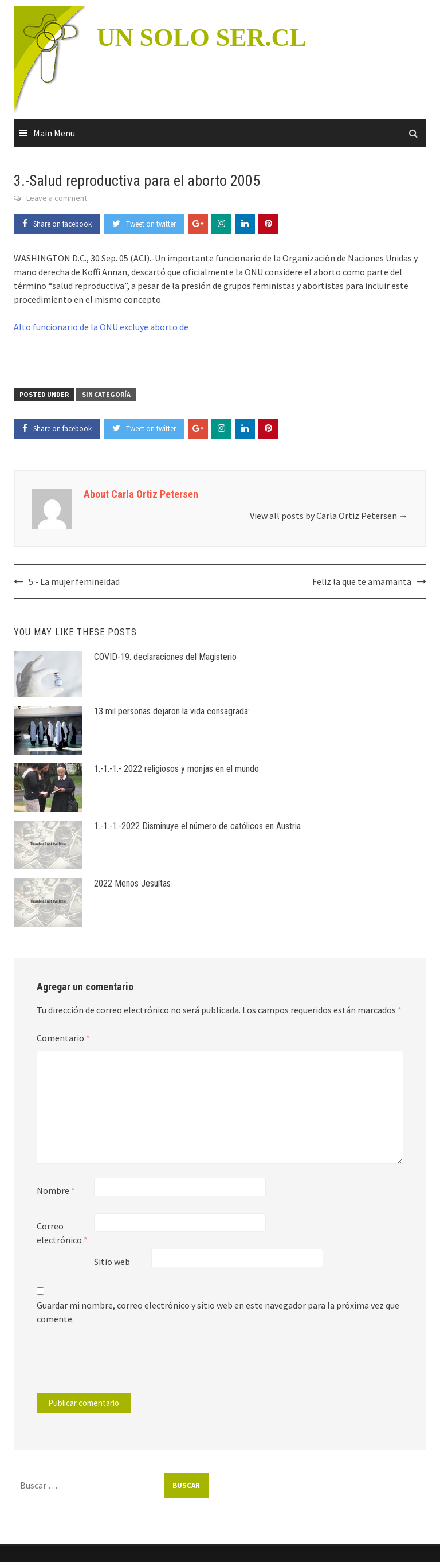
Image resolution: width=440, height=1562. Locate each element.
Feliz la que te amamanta (361, 581)
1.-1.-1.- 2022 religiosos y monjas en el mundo (176, 768)
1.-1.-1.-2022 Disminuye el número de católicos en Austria (197, 826)
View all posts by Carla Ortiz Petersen (329, 515)
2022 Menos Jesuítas (132, 883)
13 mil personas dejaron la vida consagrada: (172, 711)
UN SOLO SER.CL (202, 38)
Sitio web (112, 1261)
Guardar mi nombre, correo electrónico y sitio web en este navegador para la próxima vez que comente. (218, 1312)
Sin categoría (106, 394)
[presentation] (114, 1365)
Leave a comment (56, 198)
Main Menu (54, 133)
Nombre (56, 1190)
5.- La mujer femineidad (74, 581)
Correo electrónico (62, 1232)
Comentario (63, 1038)
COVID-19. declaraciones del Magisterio (165, 656)
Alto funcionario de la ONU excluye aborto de (101, 327)
